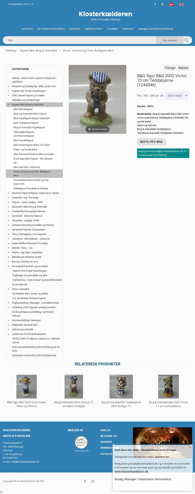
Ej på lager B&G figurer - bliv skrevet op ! (33, 160)
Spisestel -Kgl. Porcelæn (25, 197)
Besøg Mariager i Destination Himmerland (143, 479)
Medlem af (75, 430)
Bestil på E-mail (151, 141)
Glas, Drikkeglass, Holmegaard (29, 234)
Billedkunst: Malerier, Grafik (27, 257)
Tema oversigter (21, 289)
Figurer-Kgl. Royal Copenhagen (29, 90)
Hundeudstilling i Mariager (26, 320)
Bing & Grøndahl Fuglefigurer (29, 127)
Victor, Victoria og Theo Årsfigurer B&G (88, 50)
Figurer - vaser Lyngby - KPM (27, 202)
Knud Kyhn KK (19, 284)
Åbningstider (93, 29)
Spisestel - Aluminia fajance (27, 215)
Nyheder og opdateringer (26, 100)
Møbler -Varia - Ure (22, 247)
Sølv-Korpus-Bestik (22, 329)
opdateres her (161, 456)
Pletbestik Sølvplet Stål (24, 324)
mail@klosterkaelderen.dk (25, 461)
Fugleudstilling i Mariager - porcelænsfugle (35, 302)
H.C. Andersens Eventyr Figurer (29, 298)
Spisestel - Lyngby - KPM (25, 220)
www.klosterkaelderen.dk (131, 471)
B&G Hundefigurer (23, 140)
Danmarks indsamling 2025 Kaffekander (34, 355)
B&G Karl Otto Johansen (27, 167)
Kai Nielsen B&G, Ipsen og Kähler (30, 293)
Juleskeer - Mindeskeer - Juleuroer (31, 238)
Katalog (27, 29)
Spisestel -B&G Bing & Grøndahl (29, 206)
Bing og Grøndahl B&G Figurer (30, 113)
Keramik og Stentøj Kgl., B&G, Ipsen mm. (34, 86)
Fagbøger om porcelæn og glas (29, 275)
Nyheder (75, 29)
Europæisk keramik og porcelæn (30, 266)
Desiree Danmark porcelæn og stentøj (33, 225)
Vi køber (112, 29)
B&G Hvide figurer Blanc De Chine (32, 145)
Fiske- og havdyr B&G (25, 149)
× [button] (190, 447)
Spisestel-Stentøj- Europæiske (28, 229)
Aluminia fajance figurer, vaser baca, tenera (35, 193)
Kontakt (128, 29)
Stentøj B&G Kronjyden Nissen (28, 211)
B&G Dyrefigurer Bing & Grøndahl (32, 118)
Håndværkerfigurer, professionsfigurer (24, 134)
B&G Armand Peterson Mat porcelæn (34, 154)
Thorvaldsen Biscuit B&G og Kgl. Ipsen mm (31, 182)
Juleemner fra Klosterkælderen (29, 334)
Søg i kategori (170, 40)
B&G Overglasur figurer (26, 122)
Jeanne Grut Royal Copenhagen (29, 270)
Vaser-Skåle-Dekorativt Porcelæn (30, 243)
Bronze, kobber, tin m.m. (25, 261)
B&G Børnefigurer (23, 109)
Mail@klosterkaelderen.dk (155, 29)
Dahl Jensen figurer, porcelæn (28, 95)
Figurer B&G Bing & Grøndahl (38, 50)
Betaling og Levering (51, 29)
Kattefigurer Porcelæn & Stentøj (31, 188)
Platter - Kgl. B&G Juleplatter (27, 252)
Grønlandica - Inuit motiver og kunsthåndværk (37, 279)
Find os (105, 430)
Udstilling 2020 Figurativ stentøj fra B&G (34, 307)
